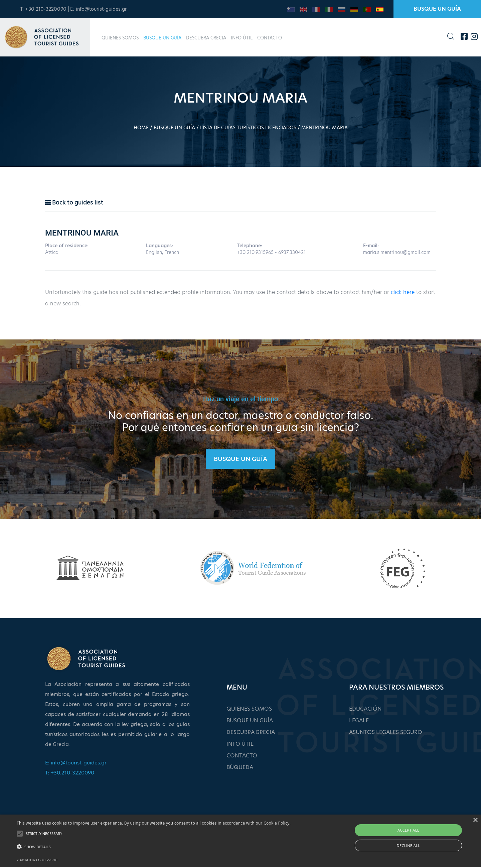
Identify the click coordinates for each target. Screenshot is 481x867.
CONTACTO (269, 38)
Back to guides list (74, 202)
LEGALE (359, 720)
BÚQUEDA (239, 767)
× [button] (475, 820)
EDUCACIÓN (365, 709)
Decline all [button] (408, 845)
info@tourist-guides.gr (101, 9)
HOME (141, 127)
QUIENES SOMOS (120, 38)
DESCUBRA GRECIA (206, 38)
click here (403, 292)
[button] (154, 847)
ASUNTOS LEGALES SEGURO (385, 732)
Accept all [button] (408, 830)
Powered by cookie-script (37, 860)
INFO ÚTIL (242, 38)
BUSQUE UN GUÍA (437, 9)
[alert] (240, 841)
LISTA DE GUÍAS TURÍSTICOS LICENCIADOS (248, 127)
